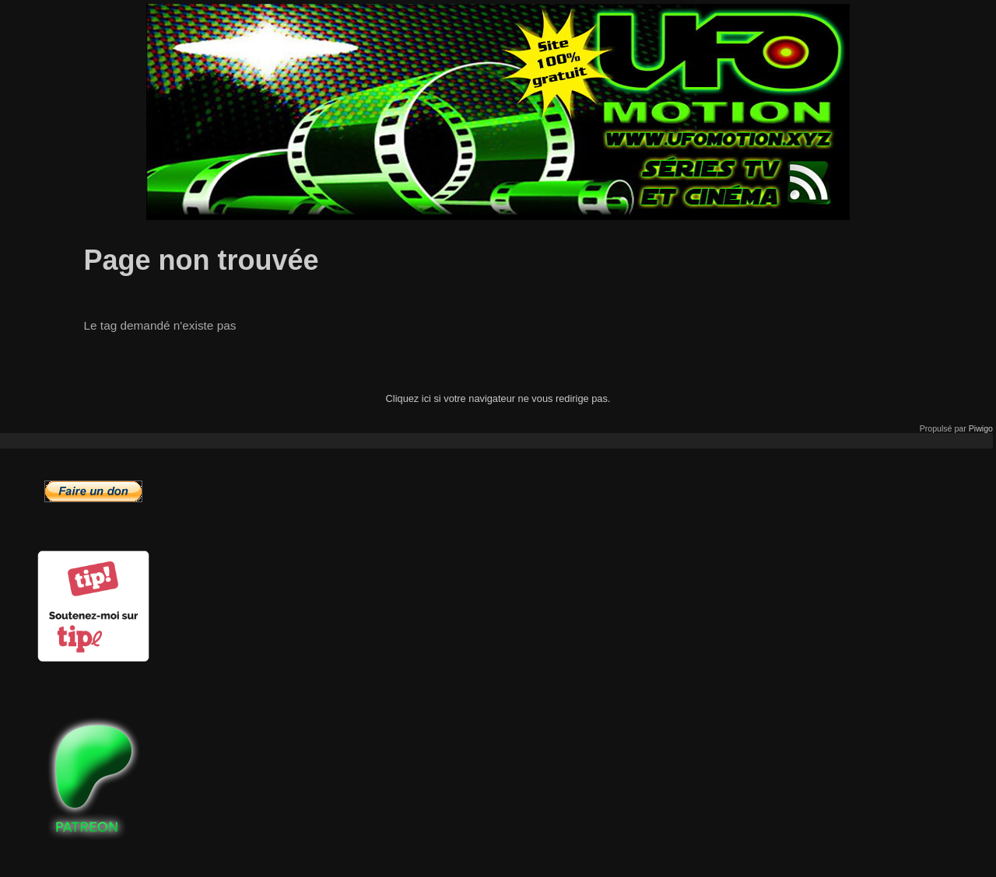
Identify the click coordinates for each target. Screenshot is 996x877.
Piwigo (981, 428)
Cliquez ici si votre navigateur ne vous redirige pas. (498, 398)
